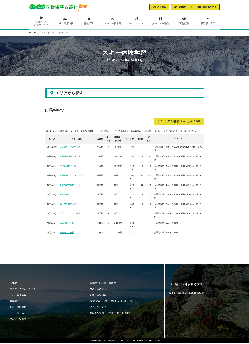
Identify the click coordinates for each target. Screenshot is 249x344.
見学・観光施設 (98, 295)
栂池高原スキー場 (68, 167)
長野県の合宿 (208, 21)
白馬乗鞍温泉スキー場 (70, 157)
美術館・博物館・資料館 (103, 283)
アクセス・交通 (98, 307)
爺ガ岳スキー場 (67, 224)
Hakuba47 (64, 195)
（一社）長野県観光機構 (186, 285)
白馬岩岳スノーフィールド (72, 176)
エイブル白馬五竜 (68, 205)
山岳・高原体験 (65, 21)
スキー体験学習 (112, 21)
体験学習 (89, 21)
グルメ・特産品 (160, 21)
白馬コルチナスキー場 (70, 147)
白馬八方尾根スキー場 (70, 186)
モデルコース (136, 21)
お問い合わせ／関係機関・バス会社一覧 (111, 301)
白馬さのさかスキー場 (70, 214)
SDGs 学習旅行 (98, 290)
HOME (13, 283)
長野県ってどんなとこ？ (41, 21)
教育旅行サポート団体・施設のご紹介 (110, 313)
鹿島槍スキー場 (67, 233)
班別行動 (184, 21)
